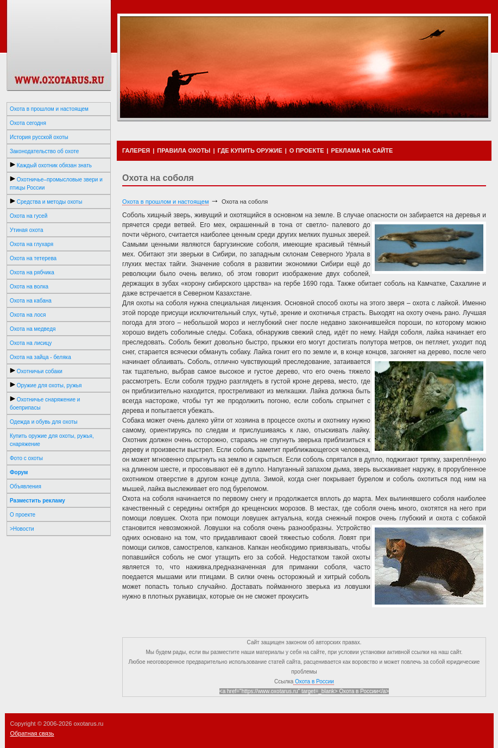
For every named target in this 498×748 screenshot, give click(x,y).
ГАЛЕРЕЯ (136, 150)
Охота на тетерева (33, 258)
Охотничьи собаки (36, 371)
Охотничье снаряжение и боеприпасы (45, 403)
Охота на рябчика (32, 272)
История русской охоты (39, 137)
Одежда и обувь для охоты (44, 422)
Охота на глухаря (31, 244)
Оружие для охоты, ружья (45, 385)
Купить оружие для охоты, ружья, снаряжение (52, 440)
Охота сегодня (28, 123)
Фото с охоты (26, 458)
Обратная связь (32, 733)
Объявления (25, 486)
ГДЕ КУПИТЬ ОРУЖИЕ (249, 150)
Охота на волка (29, 287)
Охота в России (313, 681)
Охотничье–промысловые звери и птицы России (56, 183)
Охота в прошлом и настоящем (49, 109)
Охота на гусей (28, 216)
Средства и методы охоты (46, 201)
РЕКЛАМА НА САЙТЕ (362, 150)
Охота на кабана (31, 301)
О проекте (22, 515)
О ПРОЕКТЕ (306, 150)
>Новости (22, 529)
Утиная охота (26, 230)
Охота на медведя (32, 329)
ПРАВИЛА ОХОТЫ (183, 150)
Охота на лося (28, 315)
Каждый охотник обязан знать (51, 165)
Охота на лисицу (31, 343)
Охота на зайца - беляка (40, 357)
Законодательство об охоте (44, 151)
